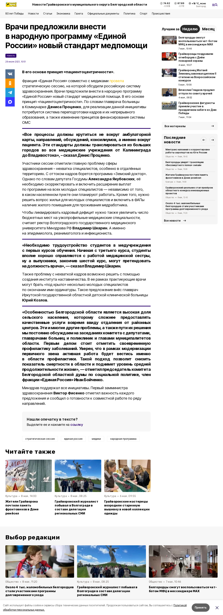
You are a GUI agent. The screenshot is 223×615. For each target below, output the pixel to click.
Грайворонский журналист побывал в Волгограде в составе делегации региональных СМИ (76, 507)
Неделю (190, 29)
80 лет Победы (14, 13)
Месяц (208, 29)
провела (116, 81)
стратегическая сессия (40, 438)
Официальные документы (103, 13)
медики (96, 438)
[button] (204, 140)
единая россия (73, 438)
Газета (79, 13)
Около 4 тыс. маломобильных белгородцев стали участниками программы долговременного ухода (186, 206)
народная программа (123, 438)
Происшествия (161, 13)
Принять (201, 607)
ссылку (76, 425)
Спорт (143, 13)
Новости (33, 13)
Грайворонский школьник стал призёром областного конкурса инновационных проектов (189, 190)
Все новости (172, 220)
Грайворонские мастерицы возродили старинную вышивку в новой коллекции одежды (127, 507)
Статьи (47, 13)
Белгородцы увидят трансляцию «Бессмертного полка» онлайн (184, 164)
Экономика (63, 13)
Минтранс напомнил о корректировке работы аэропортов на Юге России (187, 151)
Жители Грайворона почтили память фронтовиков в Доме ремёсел (22, 507)
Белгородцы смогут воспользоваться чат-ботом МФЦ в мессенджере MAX (183, 589)
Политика (129, 13)
